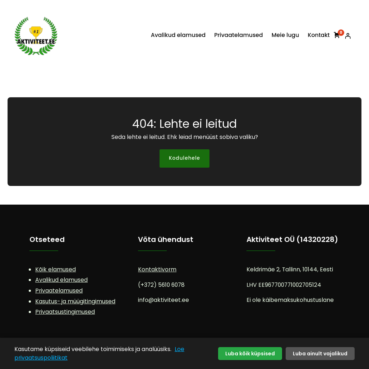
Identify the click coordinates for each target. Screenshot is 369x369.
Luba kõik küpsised (250, 353)
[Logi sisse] (348, 36)
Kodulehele (184, 158)
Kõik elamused (55, 269)
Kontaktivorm (157, 269)
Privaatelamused (59, 290)
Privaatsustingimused (65, 312)
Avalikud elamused (61, 280)
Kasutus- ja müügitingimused (75, 301)
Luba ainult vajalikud (320, 353)
